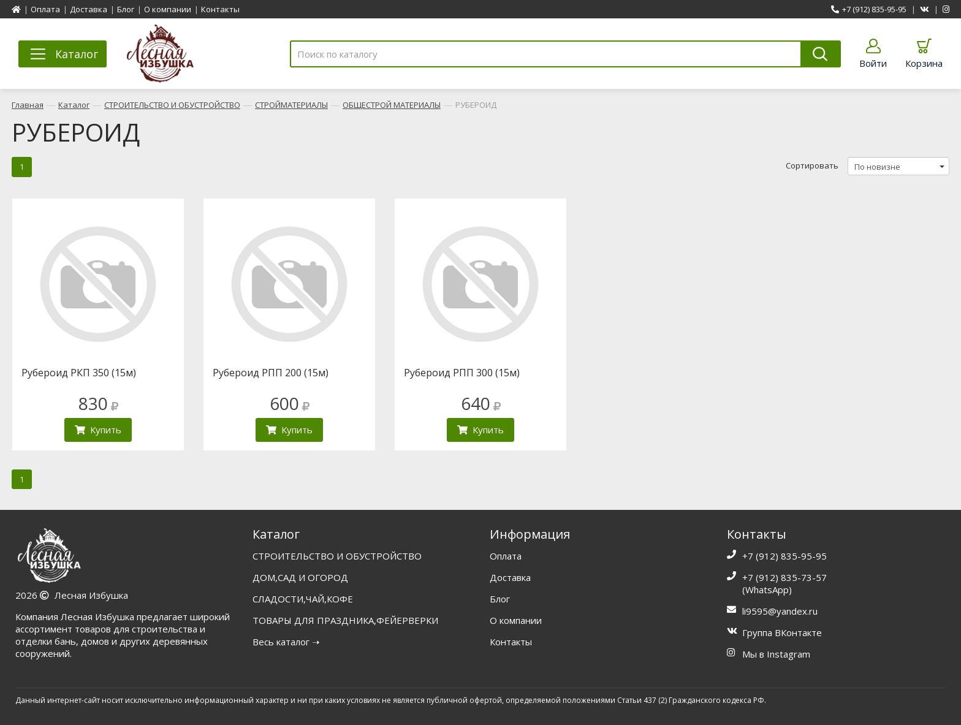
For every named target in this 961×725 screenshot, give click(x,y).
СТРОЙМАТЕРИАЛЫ (291, 104)
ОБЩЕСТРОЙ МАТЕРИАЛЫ (392, 104)
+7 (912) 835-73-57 (784, 577)
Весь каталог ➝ (286, 642)
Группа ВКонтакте (782, 632)
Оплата (45, 9)
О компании (167, 9)
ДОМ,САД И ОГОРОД (300, 577)
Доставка (88, 9)
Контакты (220, 9)
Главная (28, 104)
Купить (98, 429)
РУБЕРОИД (475, 104)
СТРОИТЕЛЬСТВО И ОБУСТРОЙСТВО (172, 104)
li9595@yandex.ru (780, 611)
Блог (125, 9)
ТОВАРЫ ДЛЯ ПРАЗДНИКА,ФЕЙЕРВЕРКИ (345, 620)
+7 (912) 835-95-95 (868, 9)
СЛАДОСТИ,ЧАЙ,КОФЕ (303, 599)
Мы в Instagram (776, 654)
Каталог (73, 104)
